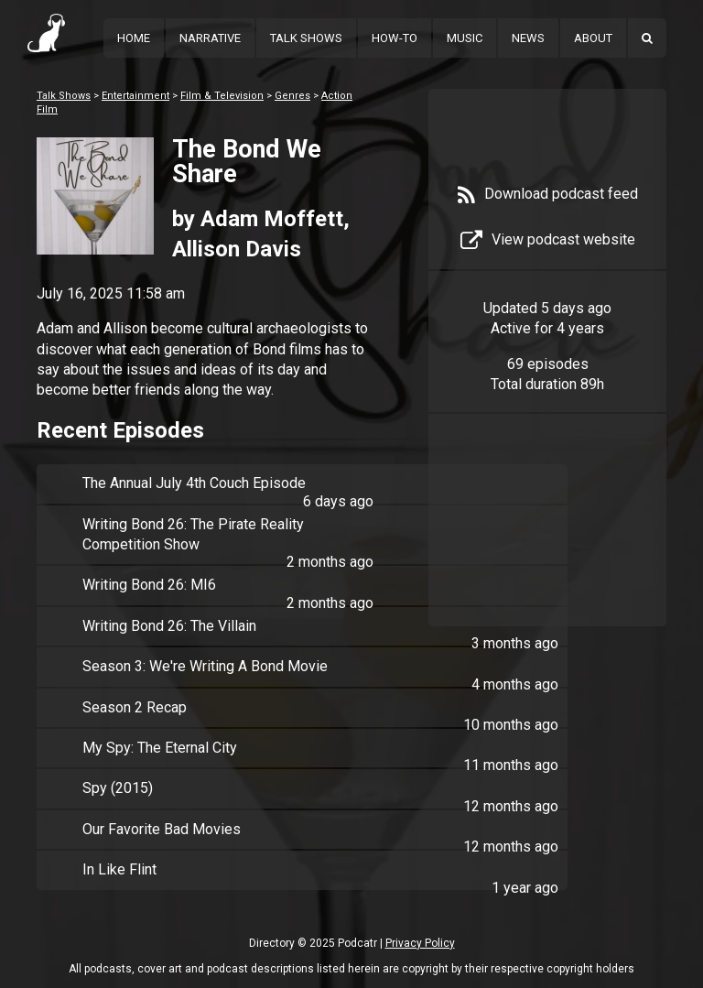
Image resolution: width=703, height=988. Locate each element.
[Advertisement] (547, 532)
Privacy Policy (420, 943)
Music (464, 38)
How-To (394, 38)
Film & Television (222, 96)
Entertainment (135, 96)
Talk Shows (306, 38)
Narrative (210, 38)
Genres (292, 96)
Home (133, 38)
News (528, 38)
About (593, 38)
